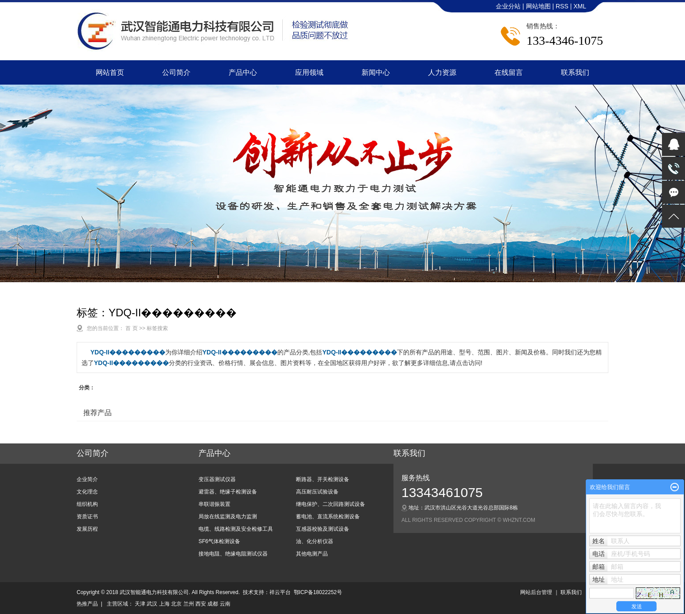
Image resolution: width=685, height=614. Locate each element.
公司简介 (176, 72)
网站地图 (539, 6)
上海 (164, 604)
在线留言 (508, 72)
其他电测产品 (312, 554)
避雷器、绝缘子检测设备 (227, 492)
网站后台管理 (536, 592)
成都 (212, 604)
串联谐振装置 (214, 504)
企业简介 (87, 479)
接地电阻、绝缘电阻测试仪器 (233, 554)
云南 (225, 604)
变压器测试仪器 (217, 479)
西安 (200, 604)
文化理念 (87, 492)
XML (579, 6)
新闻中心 (376, 72)
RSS (562, 6)
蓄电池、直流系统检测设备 (328, 516)
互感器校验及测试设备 (322, 529)
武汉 (152, 604)
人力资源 (442, 72)
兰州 (188, 604)
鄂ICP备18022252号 (318, 592)
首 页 (131, 328)
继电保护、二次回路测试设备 (330, 504)
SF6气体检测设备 (219, 541)
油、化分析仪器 (314, 541)
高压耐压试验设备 (317, 492)
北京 (176, 604)
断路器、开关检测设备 (322, 479)
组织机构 (87, 504)
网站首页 (110, 72)
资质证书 (87, 516)
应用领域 (309, 72)
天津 (140, 604)
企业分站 (508, 6)
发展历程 (87, 529)
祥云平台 (280, 592)
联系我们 (575, 72)
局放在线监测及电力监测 (227, 516)
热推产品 (87, 604)
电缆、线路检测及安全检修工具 (235, 529)
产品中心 (243, 72)
